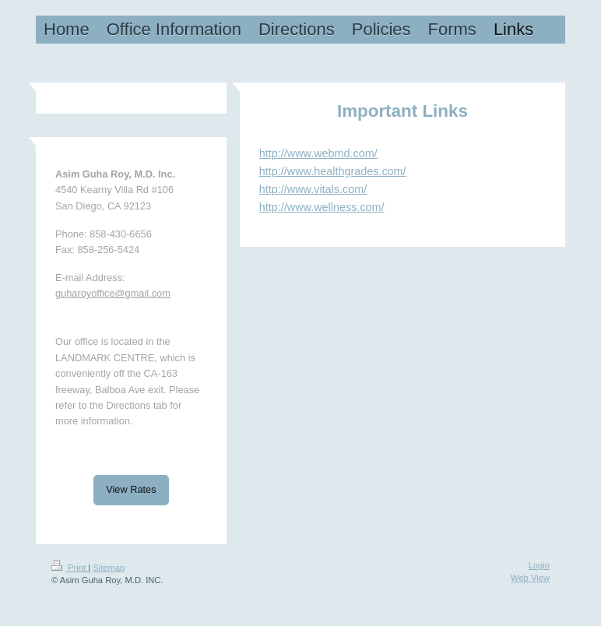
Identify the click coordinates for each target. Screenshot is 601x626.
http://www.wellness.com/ (322, 207)
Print (69, 567)
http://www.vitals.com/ (313, 189)
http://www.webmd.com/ (318, 153)
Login (539, 565)
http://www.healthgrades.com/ (332, 171)
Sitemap (109, 567)
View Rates (131, 489)
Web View (530, 577)
